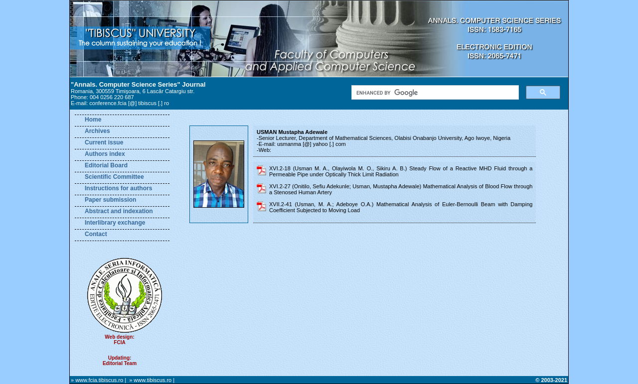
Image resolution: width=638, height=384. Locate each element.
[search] (434, 92)
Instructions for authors (118, 188)
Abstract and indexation (119, 211)
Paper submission (110, 199)
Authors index (105, 153)
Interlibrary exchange (115, 222)
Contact (96, 234)
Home (93, 119)
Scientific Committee (114, 176)
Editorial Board (106, 165)
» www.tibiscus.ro (150, 380)
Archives (97, 131)
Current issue (104, 142)
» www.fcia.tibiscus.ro (97, 380)
